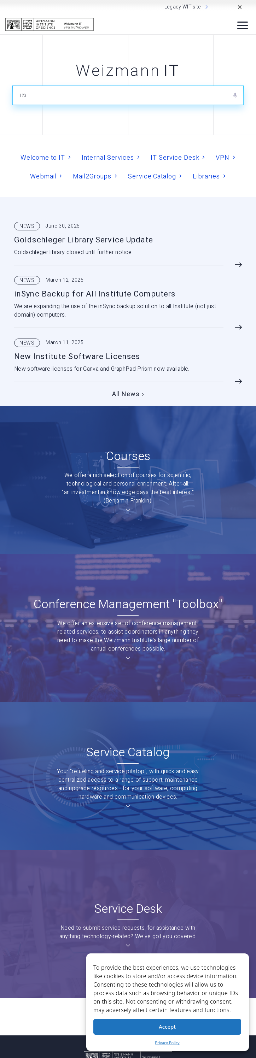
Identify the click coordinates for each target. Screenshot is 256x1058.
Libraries (206, 176)
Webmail (43, 176)
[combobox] (128, 95)
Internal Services (108, 157)
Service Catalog (152, 176)
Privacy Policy (167, 1042)
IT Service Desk (175, 157)
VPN (222, 157)
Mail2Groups (92, 176)
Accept (167, 1026)
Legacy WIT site (182, 7)
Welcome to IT (43, 157)
